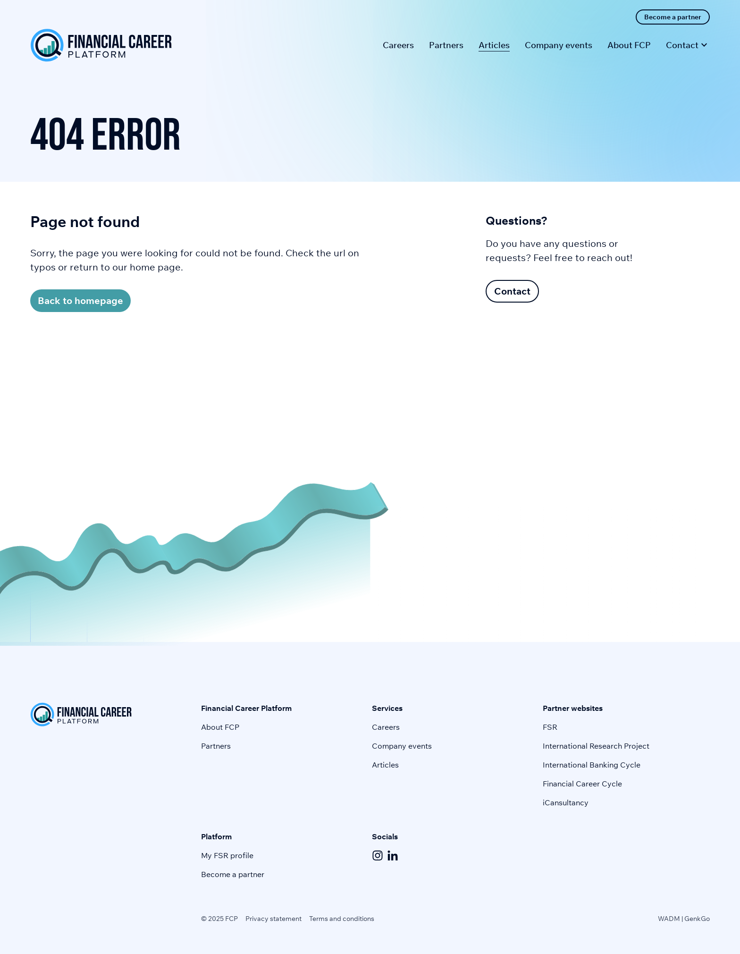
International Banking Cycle (591, 764)
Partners (216, 746)
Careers (386, 727)
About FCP (220, 727)
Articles (385, 764)
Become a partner (232, 874)
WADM (669, 918)
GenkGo (697, 918)
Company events (402, 746)
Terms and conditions (341, 918)
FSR (550, 727)
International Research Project (596, 746)
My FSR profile (227, 855)
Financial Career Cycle (582, 783)
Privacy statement (273, 918)
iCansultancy (566, 802)
